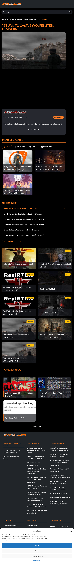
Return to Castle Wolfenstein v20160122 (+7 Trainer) (23, 235)
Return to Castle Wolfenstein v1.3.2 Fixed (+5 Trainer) (23, 224)
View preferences (37, 556)
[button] (71, 531)
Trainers (44, 19)
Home (4, 19)
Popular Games (32, 525)
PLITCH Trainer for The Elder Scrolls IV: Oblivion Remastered (37, 471)
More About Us (34, 129)
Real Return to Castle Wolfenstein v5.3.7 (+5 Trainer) (23, 219)
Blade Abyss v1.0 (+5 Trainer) (60, 497)
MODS (32, 147)
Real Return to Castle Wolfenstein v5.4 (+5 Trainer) (22, 214)
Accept (37, 545)
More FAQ (37, 426)
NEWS (6, 147)
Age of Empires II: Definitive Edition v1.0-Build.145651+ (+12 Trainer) (36, 479)
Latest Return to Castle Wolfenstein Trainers (21, 208)
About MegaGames (10, 525)
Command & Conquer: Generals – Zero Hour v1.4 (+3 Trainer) (37, 450)
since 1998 (57, 117)
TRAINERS (20, 147)
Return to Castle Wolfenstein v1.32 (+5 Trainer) (21, 230)
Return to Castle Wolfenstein (27, 19)
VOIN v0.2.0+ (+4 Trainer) (58, 494)
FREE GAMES (47, 147)
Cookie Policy (36, 560)
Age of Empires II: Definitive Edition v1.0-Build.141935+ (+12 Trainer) (59, 462)
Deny (37, 551)
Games (11, 19)
